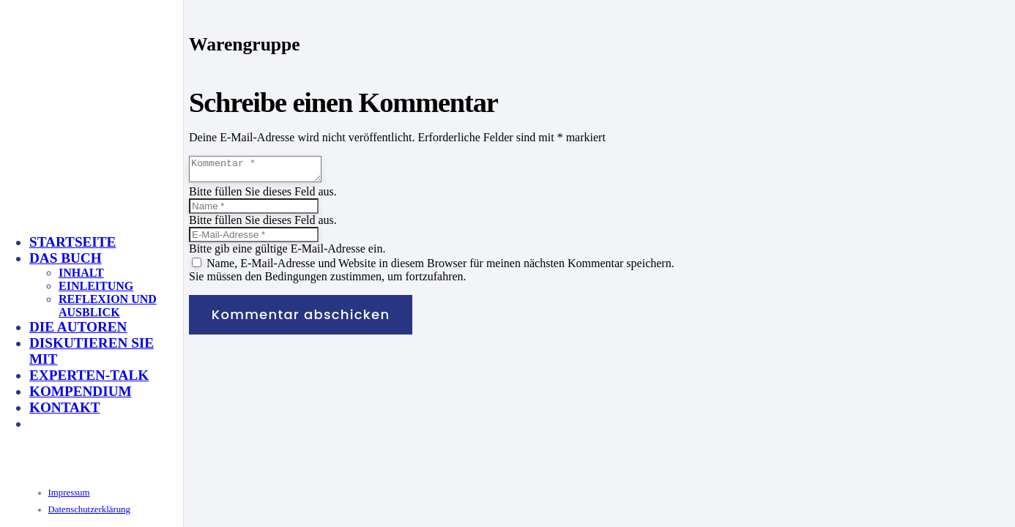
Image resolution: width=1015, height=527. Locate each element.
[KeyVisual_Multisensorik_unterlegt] (186, 368)
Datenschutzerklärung (89, 509)
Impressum (69, 492)
